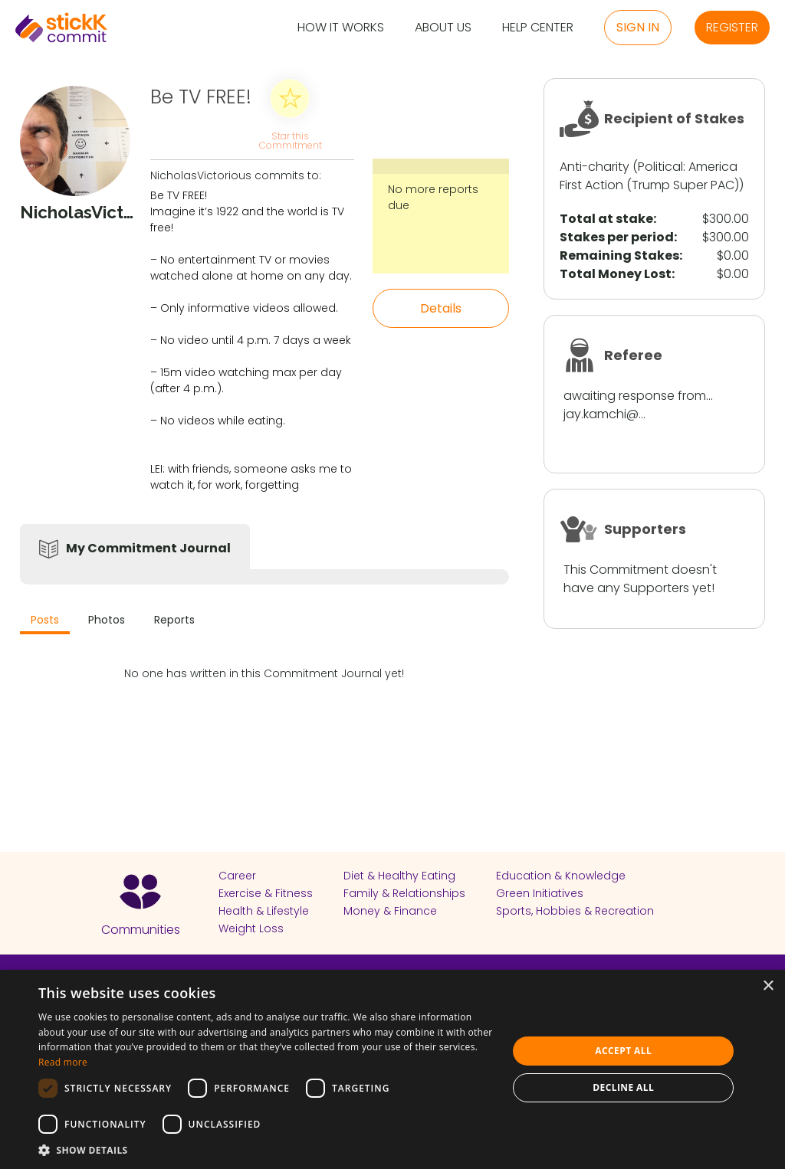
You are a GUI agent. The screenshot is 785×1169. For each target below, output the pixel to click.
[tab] (45, 621)
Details (440, 308)
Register (732, 27)
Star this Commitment (289, 139)
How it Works (340, 28)
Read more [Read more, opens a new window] (62, 1062)
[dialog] (392, 1069)
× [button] (768, 986)
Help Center (537, 28)
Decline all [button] (623, 1087)
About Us (443, 28)
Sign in (637, 27)
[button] (266, 1150)
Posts (45, 619)
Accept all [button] (623, 1050)
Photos (106, 619)
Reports (174, 619)
